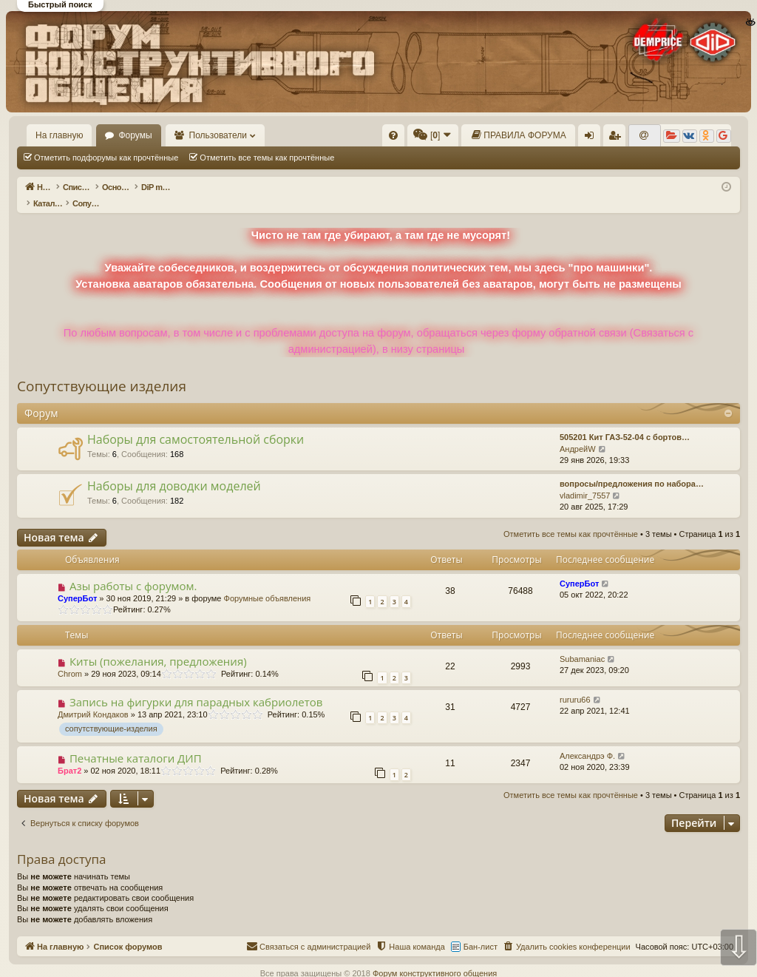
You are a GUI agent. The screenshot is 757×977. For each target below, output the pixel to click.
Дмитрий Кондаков (93, 698)
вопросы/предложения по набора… (632, 468)
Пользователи (218, 135)
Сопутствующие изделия (101, 370)
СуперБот (77, 582)
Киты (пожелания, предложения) (158, 645)
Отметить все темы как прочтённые (267, 157)
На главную (59, 135)
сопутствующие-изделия (111, 713)
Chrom (70, 658)
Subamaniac (582, 643)
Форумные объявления (267, 582)
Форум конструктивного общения (435, 957)
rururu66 (575, 684)
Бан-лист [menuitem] (481, 931)
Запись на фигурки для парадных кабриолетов (196, 686)
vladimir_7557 (585, 480)
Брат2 (69, 755)
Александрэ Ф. (587, 740)
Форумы (135, 135)
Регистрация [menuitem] (617, 138)
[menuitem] (393, 135)
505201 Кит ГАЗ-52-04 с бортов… (625, 421)
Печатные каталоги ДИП (135, 742)
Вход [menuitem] (592, 138)
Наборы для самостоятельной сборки (195, 424)
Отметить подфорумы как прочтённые (106, 157)
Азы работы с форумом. (133, 570)
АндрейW (578, 433)
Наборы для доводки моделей (174, 470)
